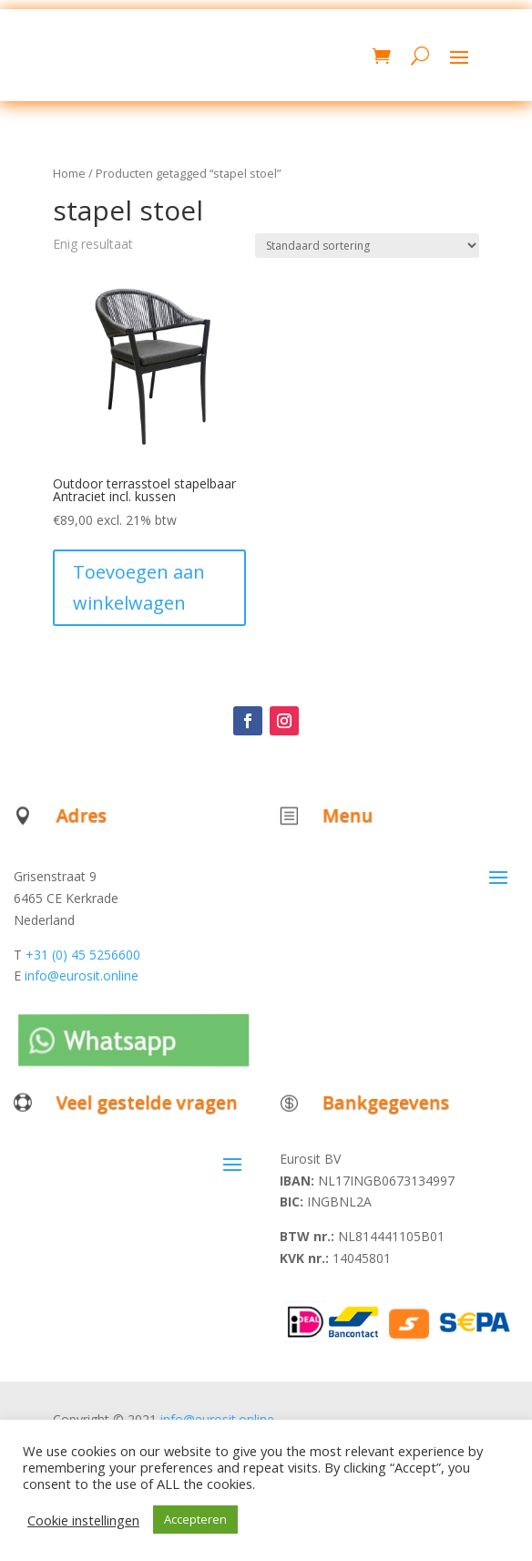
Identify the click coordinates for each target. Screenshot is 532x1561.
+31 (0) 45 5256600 (83, 954)
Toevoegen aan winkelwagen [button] (139, 587)
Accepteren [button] (195, 1519)
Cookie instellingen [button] (83, 1520)
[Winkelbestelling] (367, 245)
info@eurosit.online (81, 975)
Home (69, 173)
